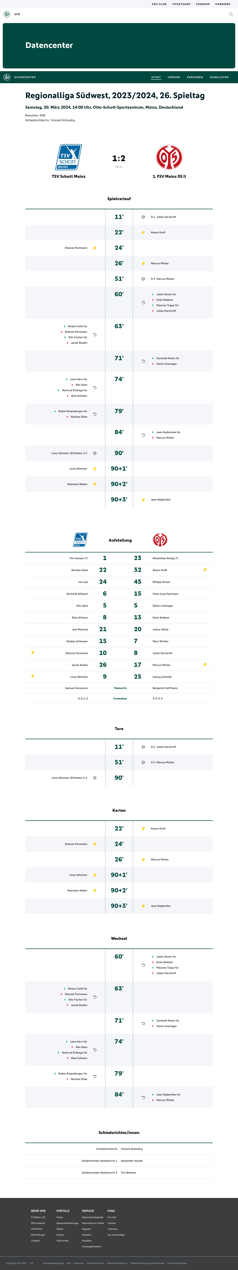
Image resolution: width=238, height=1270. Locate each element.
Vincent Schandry (63, 120)
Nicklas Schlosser (77, 641)
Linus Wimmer (60, 453)
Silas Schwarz (79, 395)
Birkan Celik (75, 326)
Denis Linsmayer (166, 363)
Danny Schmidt (162, 677)
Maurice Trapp (165, 305)
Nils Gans (81, 384)
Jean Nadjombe (166, 432)
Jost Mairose (80, 629)
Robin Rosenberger (71, 411)
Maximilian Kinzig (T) (165, 558)
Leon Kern (76, 379)
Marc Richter (160, 641)
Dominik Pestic (165, 358)
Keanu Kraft (158, 232)
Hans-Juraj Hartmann (165, 594)
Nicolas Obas (79, 416)
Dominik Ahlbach (77, 594)
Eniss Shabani (164, 299)
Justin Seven (164, 294)
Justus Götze (160, 629)
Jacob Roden (79, 342)
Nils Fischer (75, 337)
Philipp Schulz (161, 582)
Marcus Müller (160, 263)
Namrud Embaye (72, 390)
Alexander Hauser (132, 1160)
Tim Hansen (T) (78, 558)
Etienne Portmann (76, 248)
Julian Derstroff (166, 217)
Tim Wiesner (128, 1172)
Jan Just (83, 582)
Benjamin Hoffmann (165, 688)
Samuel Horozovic (76, 688)
